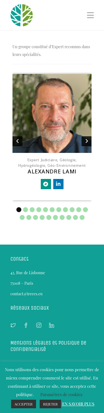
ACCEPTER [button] (23, 404)
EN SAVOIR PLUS (78, 404)
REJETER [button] (50, 404)
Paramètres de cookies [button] (61, 394)
